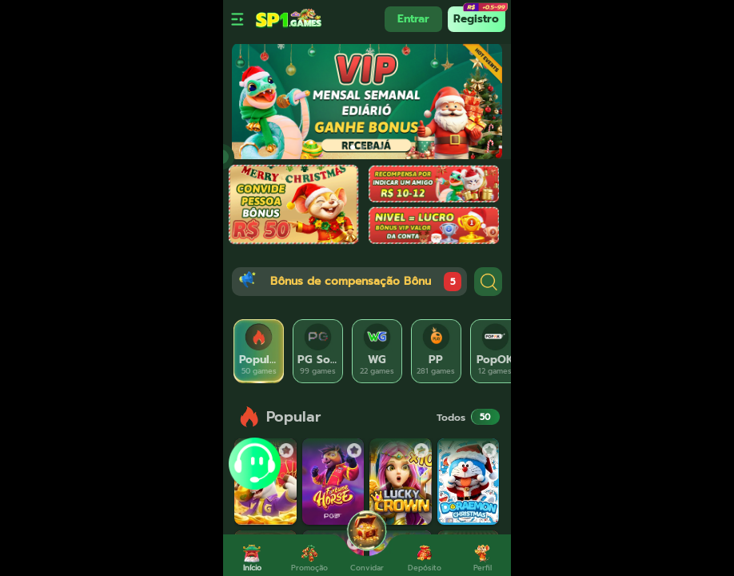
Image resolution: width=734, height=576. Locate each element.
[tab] (259, 351)
